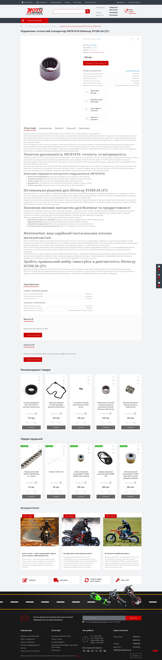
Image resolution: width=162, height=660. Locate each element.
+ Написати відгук (33, 335)
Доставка (64, 580)
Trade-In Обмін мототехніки (96, 580)
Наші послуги (77, 2)
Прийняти (136, 656)
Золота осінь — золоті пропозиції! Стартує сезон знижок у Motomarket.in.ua (39, 554)
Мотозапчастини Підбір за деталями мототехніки (41, 26)
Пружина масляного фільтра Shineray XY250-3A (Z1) (130, 405)
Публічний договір (95, 92)
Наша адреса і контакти (96, 109)
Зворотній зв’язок (56, 2)
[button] (42, 2)
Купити (31, 427)
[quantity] (31, 422)
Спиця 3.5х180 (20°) (56, 472)
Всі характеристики (132, 71)
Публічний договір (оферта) (30, 651)
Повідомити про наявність (95, 63)
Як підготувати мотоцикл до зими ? (77, 553)
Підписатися (133, 618)
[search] (87, 11)
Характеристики (45, 128)
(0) (99, 39)
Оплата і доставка (90, 2)
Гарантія (32, 580)
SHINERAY (93, 45)
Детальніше (79, 656)
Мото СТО (125, 580)
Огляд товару (30, 128)
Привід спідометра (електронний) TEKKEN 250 (105, 474)
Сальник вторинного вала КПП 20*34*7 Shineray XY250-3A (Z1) (31, 405)
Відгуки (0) (59, 128)
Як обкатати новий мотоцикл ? (117, 553)
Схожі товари (84, 128)
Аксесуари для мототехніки (61, 636)
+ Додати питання (33, 359)
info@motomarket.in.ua (122, 650)
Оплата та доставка (94, 118)
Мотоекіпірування (58, 642)
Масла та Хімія (57, 639)
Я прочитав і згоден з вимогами (102, 622)
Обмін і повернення (28, 639)
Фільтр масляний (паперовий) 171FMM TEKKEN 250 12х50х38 (81, 474)
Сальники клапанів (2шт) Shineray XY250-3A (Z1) (81, 405)
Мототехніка (56, 650)
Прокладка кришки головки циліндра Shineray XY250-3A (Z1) (56, 405)
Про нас (23, 648)
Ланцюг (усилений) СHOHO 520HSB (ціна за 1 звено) (31, 474)
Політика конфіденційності (99, 622)
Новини (67, 2)
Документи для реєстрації (96, 101)
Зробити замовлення (132, 12)
